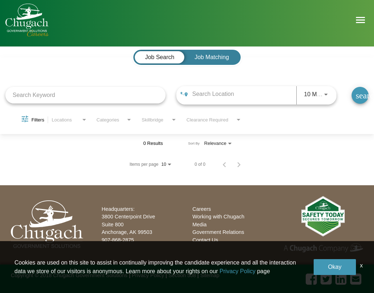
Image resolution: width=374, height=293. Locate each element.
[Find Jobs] (360, 95)
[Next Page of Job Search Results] (239, 164)
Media (200, 224)
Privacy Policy (148, 275)
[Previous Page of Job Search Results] (224, 164)
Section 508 (182, 275)
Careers (202, 209)
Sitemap (209, 275)
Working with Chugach (219, 216)
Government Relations (218, 232)
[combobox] (85, 94)
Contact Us (205, 240)
